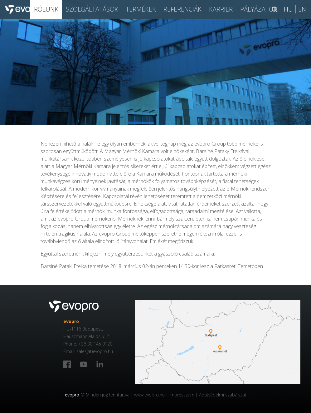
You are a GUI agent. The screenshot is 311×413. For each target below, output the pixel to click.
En (302, 9)
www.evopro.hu (149, 395)
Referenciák (182, 9)
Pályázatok (258, 9)
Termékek (141, 9)
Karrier (221, 9)
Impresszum (181, 395)
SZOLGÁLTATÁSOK (92, 9)
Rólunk (46, 9)
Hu (288, 9)
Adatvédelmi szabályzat (222, 395)
